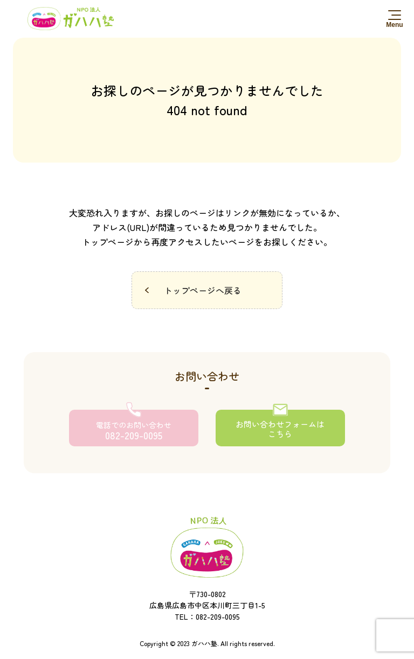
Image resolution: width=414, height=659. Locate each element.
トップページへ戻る (203, 290)
